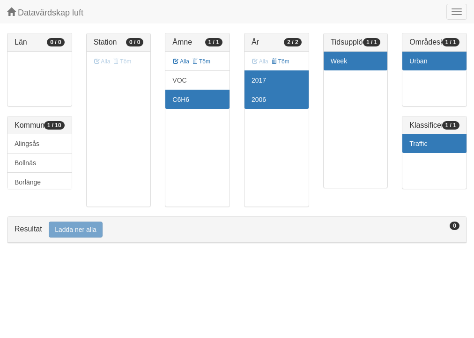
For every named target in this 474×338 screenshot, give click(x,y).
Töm (201, 61)
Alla (181, 61)
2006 (259, 99)
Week (339, 61)
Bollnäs (25, 163)
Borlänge (28, 182)
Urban (418, 61)
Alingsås (27, 143)
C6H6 (180, 99)
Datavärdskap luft (45, 12)
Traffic (418, 143)
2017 (259, 80)
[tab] (237, 230)
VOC (179, 80)
